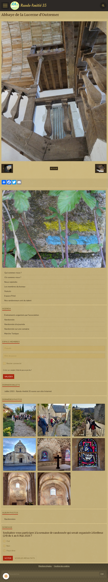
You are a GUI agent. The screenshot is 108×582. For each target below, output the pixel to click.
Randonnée (9, 319)
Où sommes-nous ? (12, 277)
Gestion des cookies (62, 566)
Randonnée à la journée (14, 324)
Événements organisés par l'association (21, 315)
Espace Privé (10, 296)
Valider (8, 376)
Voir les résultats (25, 558)
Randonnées (9, 519)
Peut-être (9, 550)
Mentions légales (45, 566)
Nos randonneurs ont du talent (18, 300)
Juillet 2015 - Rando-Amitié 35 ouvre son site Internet (28, 391)
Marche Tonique (11, 333)
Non (6, 545)
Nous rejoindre (10, 282)
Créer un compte (9, 370)
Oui (6, 541)
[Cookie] (6, 576)
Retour (54, 168)
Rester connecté (12, 363)
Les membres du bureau (14, 286)
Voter (7, 558)
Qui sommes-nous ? (13, 272)
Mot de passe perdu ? (24, 370)
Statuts (7, 291)
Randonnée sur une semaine (16, 329)
